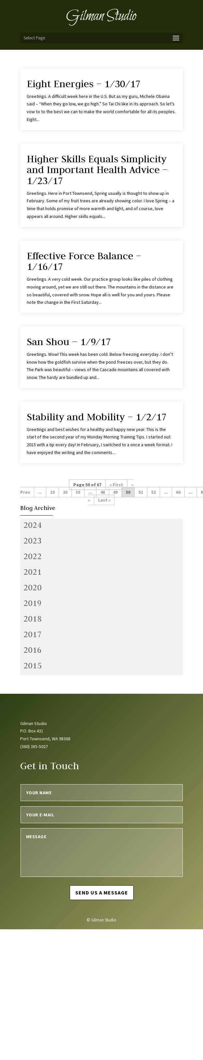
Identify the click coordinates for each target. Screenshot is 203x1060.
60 (178, 492)
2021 (32, 572)
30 (78, 492)
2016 (32, 650)
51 (140, 492)
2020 (32, 587)
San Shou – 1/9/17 (69, 341)
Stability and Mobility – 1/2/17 (97, 416)
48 (102, 492)
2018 (32, 618)
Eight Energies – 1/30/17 (83, 83)
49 (115, 492)
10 (52, 492)
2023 (32, 540)
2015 (32, 665)
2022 (32, 556)
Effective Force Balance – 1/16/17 (84, 261)
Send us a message (101, 892)
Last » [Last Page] (104, 500)
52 (153, 492)
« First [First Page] (116, 485)
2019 (32, 603)
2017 (32, 634)
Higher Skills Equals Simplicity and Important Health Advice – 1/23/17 (97, 170)
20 (65, 492)
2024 (32, 525)
